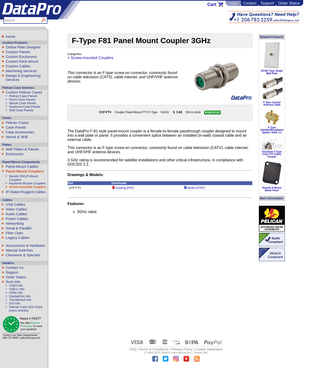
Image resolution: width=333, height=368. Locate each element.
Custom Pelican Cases (24, 92)
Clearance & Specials (23, 255)
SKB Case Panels (21, 110)
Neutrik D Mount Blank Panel (271, 188)
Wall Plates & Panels (22, 149)
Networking (15, 223)
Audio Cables (16, 214)
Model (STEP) (194, 188)
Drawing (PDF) (123, 188)
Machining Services (21, 71)
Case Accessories (20, 132)
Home (10, 36)
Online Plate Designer (23, 47)
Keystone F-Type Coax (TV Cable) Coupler (272, 154)
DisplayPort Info (20, 296)
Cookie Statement (208, 349)
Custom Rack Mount (22, 61)
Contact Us (14, 268)
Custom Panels (18, 52)
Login (233, 3)
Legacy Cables (17, 238)
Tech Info (13, 282)
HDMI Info (16, 292)
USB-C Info (16, 289)
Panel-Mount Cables (22, 166)
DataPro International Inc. (176, 352)
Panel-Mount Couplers (25, 171)
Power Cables (17, 219)
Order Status (289, 3)
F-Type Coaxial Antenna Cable (271, 103)
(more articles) (18, 310)
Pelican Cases (17, 123)
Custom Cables (18, 66)
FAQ (132, 349)
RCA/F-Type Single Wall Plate (272, 72)
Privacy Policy (182, 349)
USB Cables (15, 204)
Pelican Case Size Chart (25, 307)
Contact (249, 3)
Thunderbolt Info (20, 300)
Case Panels (16, 127)
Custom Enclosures (21, 57)
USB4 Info (16, 285)
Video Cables (16, 209)
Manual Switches (19, 250)
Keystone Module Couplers (27, 183)
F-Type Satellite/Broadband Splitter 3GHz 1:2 (272, 130)
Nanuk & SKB (17, 137)
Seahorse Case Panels (24, 106)
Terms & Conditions (154, 349)
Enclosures (14, 154)
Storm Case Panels (22, 99)
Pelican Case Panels (23, 96)
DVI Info (14, 303)
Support (267, 3)
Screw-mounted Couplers (27, 187)
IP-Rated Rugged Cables (26, 192)
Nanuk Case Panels (22, 103)
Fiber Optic (14, 233)
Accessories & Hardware (25, 245)
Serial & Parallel (18, 228)
